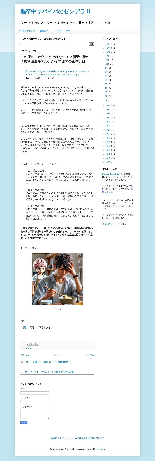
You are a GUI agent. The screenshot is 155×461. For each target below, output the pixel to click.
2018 (108, 126)
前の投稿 (89, 355)
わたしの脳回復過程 (77, 438)
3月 (106, 92)
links (68, 31)
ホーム (57, 355)
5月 (106, 84)
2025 (108, 48)
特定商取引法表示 (96, 438)
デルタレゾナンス (27, 31)
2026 (108, 44)
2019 (108, 122)
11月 (107, 60)
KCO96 (57, 31)
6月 (106, 80)
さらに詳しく (108, 224)
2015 (108, 138)
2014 (108, 142)
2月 (106, 96)
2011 (108, 154)
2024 (108, 52)
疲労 (30, 348)
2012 (108, 150)
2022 (108, 109)
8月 (106, 72)
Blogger (100, 449)
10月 (107, 64)
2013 (108, 146)
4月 (106, 88)
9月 (106, 68)
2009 (108, 162)
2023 (108, 105)
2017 (108, 130)
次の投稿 (25, 355)
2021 (108, 114)
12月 (107, 56)
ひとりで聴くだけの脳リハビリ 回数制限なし (57, 363)
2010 (108, 158)
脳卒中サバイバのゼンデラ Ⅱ (55, 12)
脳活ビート (45, 31)
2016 (108, 134)
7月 (106, 76)
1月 (106, 100)
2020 (108, 118)
